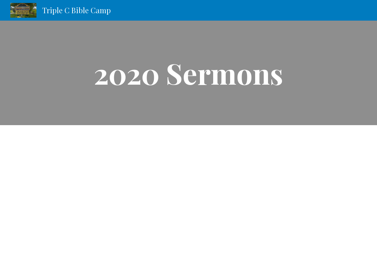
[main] (188, 73)
